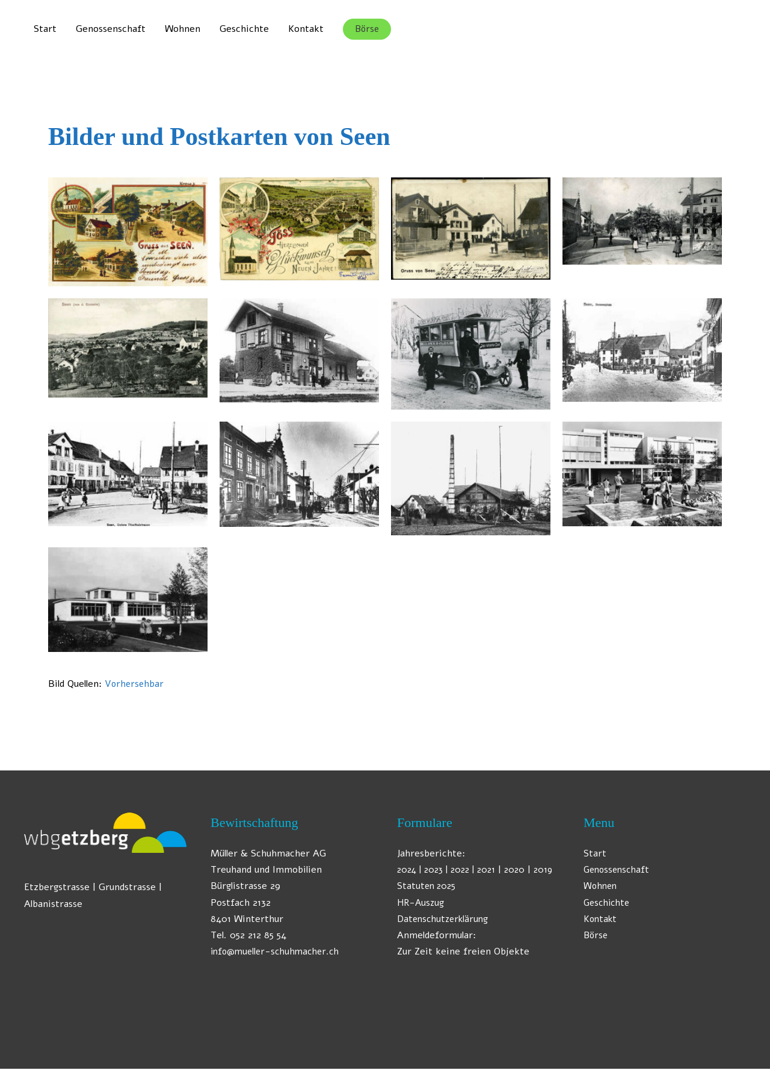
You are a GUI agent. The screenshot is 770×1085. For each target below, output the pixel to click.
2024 (407, 869)
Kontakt (306, 28)
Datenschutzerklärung (445, 935)
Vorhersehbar (135, 683)
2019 (410, 886)
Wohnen (182, 28)
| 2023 (433, 869)
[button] (367, 29)
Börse (596, 935)
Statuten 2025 (427, 902)
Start (45, 28)
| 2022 (462, 869)
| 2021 (491, 869)
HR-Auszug (422, 919)
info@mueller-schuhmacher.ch (278, 951)
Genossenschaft (111, 28)
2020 (525, 869)
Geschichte (244, 28)
